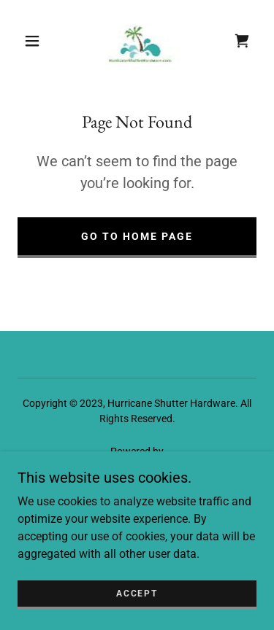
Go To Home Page (137, 236)
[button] (32, 40)
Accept (136, 593)
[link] (140, 41)
